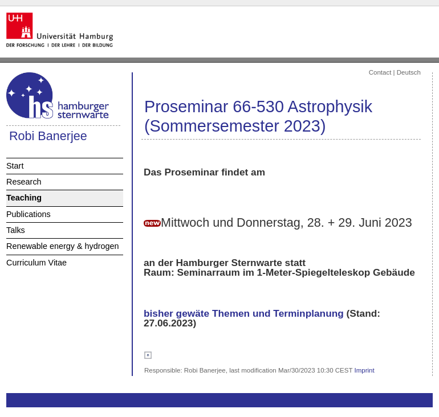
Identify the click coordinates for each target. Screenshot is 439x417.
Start (14, 165)
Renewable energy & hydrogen (62, 246)
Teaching (24, 197)
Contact (380, 72)
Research (24, 181)
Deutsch (409, 72)
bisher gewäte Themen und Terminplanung (244, 313)
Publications (28, 214)
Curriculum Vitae (36, 262)
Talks (15, 230)
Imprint (365, 370)
